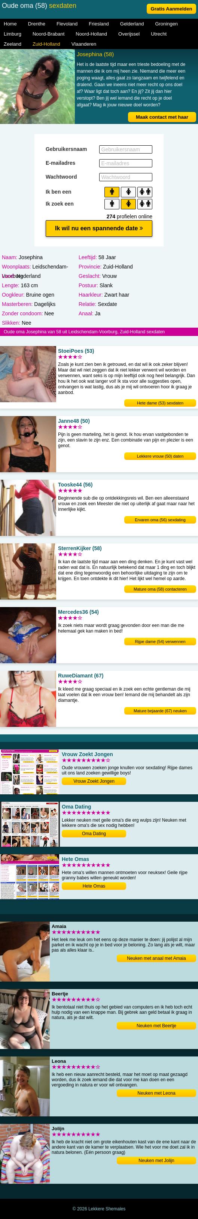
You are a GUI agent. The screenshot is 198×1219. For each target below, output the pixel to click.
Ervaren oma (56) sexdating (160, 520)
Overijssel (129, 34)
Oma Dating (94, 833)
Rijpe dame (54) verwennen (160, 641)
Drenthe (36, 24)
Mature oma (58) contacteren (160, 589)
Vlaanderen (84, 44)
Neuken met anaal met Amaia (156, 958)
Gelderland (132, 24)
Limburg (12, 34)
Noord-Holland (91, 34)
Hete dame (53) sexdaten (160, 403)
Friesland (99, 24)
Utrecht (159, 34)
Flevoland (67, 24)
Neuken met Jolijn (156, 1160)
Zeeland (12, 44)
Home (10, 24)
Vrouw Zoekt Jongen (94, 781)
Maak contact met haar (162, 117)
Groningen (166, 24)
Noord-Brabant (48, 34)
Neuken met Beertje (156, 1025)
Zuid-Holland (46, 44)
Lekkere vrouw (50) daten (160, 456)
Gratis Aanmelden (171, 9)
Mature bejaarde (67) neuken (160, 711)
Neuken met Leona (156, 1093)
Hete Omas (94, 886)
